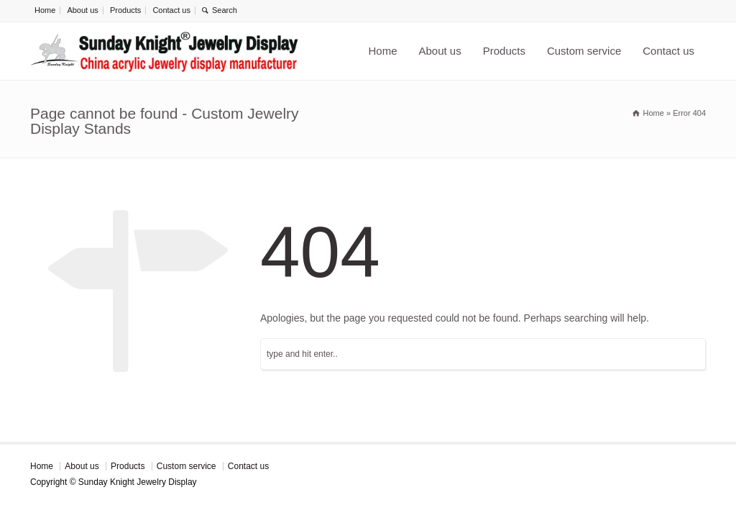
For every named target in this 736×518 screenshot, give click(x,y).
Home (44, 10)
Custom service (584, 51)
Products (125, 10)
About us (82, 10)
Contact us (171, 10)
